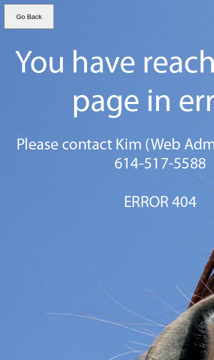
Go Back (29, 16)
